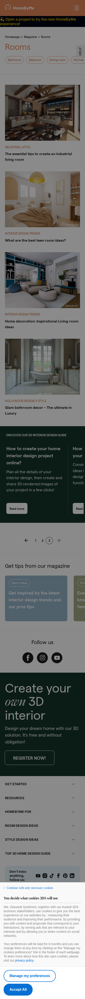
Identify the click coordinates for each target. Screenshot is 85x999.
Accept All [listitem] (18, 989)
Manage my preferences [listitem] (30, 976)
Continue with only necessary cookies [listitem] (30, 888)
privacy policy (24, 960)
